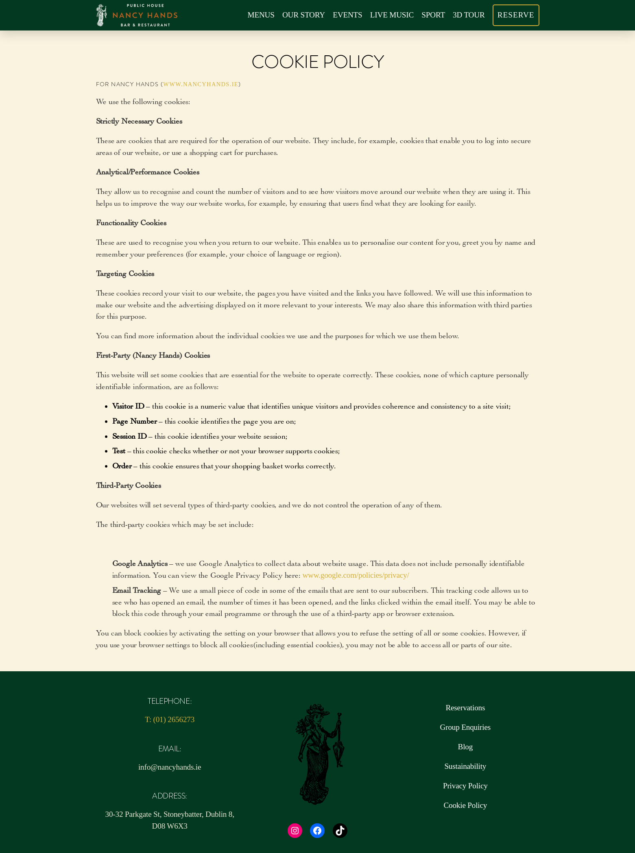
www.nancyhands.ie (200, 84)
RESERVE (516, 15)
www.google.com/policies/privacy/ (355, 575)
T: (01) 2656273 (169, 719)
